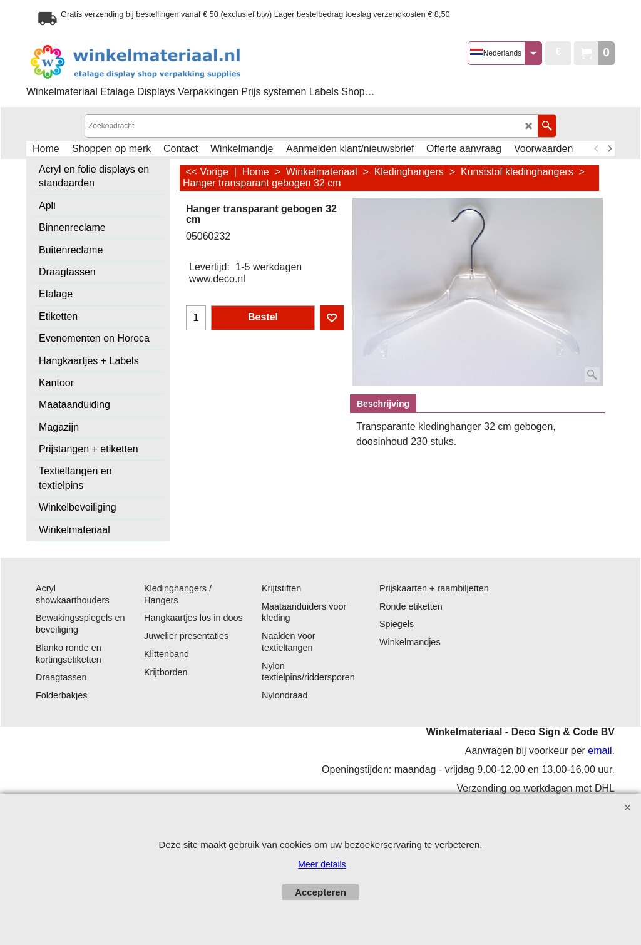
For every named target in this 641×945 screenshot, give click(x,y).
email (600, 750)
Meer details (322, 864)
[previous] (596, 149)
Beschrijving (383, 404)
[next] (609, 149)
